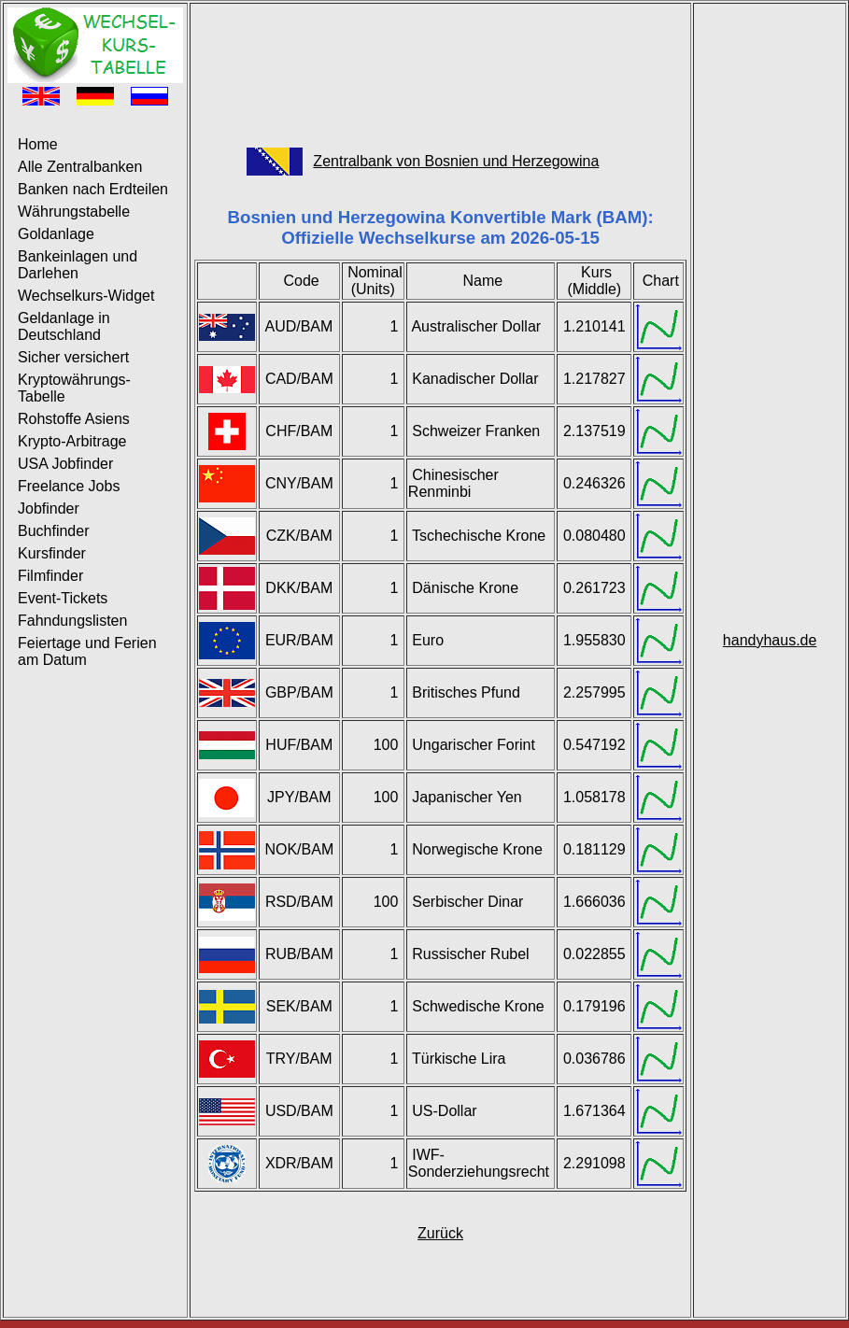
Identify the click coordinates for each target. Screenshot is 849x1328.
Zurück (440, 1233)
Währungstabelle (74, 211)
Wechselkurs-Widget (86, 296)
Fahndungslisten (72, 621)
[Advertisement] (440, 65)
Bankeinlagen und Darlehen (77, 264)
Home (38, 144)
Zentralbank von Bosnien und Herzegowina (456, 161)
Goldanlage (56, 234)
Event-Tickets (62, 598)
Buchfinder (54, 531)
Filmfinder (50, 576)
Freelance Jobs (69, 486)
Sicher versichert (73, 357)
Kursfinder (52, 553)
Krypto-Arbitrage (72, 441)
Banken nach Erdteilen (93, 189)
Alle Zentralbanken (80, 167)
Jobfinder (48, 508)
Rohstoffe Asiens (74, 419)
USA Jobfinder (65, 464)
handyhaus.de (770, 640)
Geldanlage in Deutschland (64, 326)
